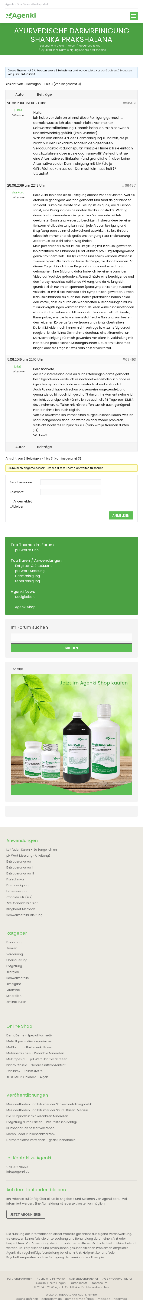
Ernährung (14, 942)
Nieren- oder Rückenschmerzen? (30, 1134)
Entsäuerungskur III (20, 873)
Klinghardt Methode (21, 909)
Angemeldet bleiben (22, 504)
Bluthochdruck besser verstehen (30, 1128)
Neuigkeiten (25, 596)
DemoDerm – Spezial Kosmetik (29, 1035)
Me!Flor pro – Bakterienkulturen (29, 1047)
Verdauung (14, 954)
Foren (71, 45)
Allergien (12, 972)
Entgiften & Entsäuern (33, 565)
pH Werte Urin (27, 550)
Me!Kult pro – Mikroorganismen (29, 1041)
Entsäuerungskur (18, 861)
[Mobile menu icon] (134, 16)
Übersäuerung (16, 960)
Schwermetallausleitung (24, 915)
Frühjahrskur (15, 879)
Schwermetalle (17, 978)
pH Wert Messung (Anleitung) (28, 855)
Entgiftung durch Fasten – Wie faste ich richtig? (42, 1122)
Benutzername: (21, 482)
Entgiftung (14, 966)
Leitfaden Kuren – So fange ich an (31, 849)
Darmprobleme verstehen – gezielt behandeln (40, 1140)
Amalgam (13, 984)
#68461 (129, 103)
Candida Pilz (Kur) (19, 897)
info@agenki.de (17, 1171)
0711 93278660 (17, 1167)
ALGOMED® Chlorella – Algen (27, 1077)
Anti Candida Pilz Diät (22, 903)
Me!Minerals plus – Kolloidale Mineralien (35, 1053)
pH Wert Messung (30, 570)
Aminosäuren (16, 1002)
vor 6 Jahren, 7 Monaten (116, 70)
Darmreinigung (27, 575)
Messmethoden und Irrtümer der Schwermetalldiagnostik (49, 1104)
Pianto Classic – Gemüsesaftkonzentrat (36, 1065)
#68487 (129, 185)
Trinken (11, 948)
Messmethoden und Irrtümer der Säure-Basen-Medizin (47, 1110)
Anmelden (120, 515)
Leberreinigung (27, 581)
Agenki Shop (25, 607)
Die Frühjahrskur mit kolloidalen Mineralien (37, 1116)
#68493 (129, 359)
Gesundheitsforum (52, 45)
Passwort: (17, 492)
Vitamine (13, 990)
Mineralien (14, 996)
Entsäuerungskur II (19, 867)
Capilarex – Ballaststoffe (24, 1071)
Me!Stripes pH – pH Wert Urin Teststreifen (36, 1059)
